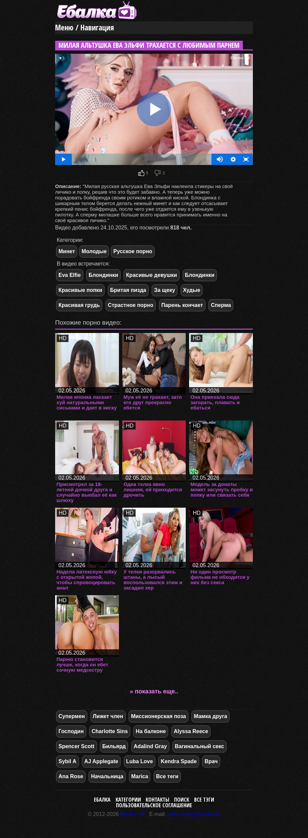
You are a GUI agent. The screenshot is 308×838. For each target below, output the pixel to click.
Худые (191, 290)
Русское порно (132, 251)
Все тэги (204, 799)
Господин (71, 731)
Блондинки (103, 275)
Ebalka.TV (132, 814)
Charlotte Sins (110, 731)
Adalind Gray (150, 746)
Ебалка (102, 799)
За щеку (164, 290)
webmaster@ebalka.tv (193, 814)
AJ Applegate (101, 761)
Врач (210, 761)
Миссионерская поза (158, 716)
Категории (128, 799)
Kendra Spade (179, 761)
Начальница (107, 776)
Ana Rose (70, 776)
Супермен (71, 716)
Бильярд (114, 746)
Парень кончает (182, 305)
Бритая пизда (128, 290)
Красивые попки (80, 290)
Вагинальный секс (199, 746)
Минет (66, 251)
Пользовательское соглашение (154, 805)
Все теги (167, 776)
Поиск (181, 799)
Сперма (221, 305)
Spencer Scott (76, 746)
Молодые (94, 251)
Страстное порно (130, 305)
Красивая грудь (79, 305)
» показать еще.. (154, 691)
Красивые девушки (151, 275)
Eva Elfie (69, 275)
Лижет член (108, 716)
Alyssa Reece (191, 731)
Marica (139, 776)
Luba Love (139, 761)
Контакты (157, 799)
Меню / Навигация (84, 27)
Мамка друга (210, 716)
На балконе (151, 731)
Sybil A (67, 761)
